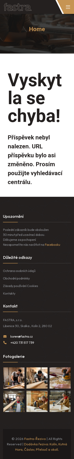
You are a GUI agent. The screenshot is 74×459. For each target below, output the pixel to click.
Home (37, 29)
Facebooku (52, 245)
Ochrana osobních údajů (19, 271)
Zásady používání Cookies (20, 286)
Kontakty (9, 293)
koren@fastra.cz (21, 336)
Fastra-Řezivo (35, 439)
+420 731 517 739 (22, 343)
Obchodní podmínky (16, 278)
